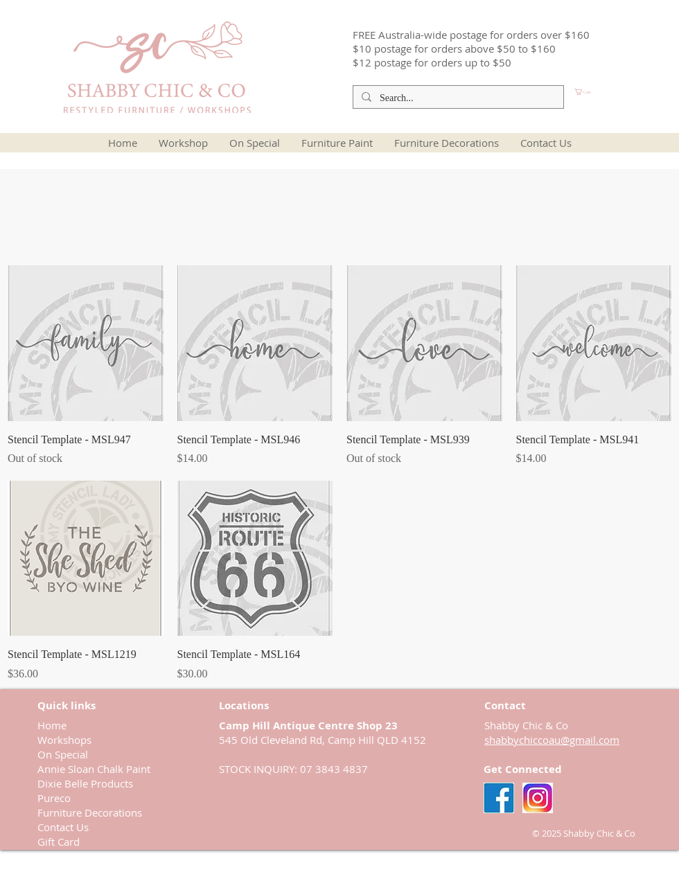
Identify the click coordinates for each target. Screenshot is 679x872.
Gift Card (58, 841)
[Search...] (457, 98)
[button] (606, 92)
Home (52, 725)
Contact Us (63, 827)
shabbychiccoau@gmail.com (551, 740)
